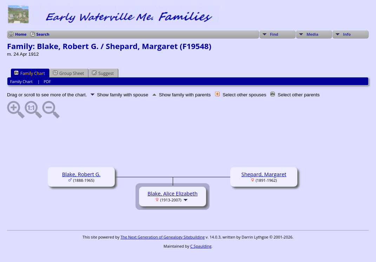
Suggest (103, 73)
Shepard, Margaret (264, 174)
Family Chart (29, 73)
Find (274, 34)
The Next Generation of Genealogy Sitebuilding (162, 237)
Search (43, 34)
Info (347, 34)
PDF (47, 81)
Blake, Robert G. (81, 174)
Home (21, 34)
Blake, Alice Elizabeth (172, 193)
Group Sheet (68, 73)
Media (312, 34)
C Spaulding (200, 246)
